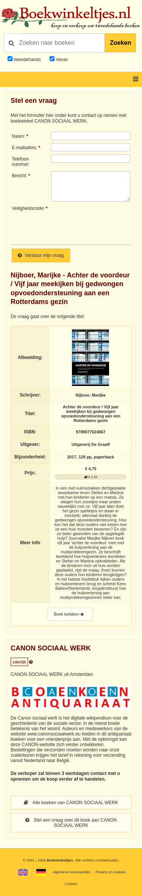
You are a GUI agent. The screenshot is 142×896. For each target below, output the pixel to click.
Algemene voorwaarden (71, 872)
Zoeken (120, 42)
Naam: (18, 136)
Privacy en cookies (110, 872)
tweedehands (27, 59)
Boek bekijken (70, 614)
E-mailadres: (24, 147)
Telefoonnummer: (21, 161)
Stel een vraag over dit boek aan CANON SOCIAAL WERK (71, 822)
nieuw (61, 59)
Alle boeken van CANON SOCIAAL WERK (71, 802)
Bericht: (19, 175)
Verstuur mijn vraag (41, 255)
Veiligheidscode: (28, 208)
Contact (71, 884)
